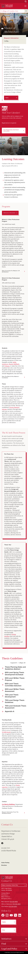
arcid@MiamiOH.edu (8, 850)
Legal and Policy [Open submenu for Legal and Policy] (9, 948)
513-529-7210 (5, 848)
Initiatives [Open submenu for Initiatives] (6, 938)
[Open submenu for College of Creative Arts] (26, 11)
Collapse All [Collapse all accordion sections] (22, 663)
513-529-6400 (13, 906)
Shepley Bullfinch (14, 364)
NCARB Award (6, 732)
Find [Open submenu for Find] (3, 943)
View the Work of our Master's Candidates (10, 377)
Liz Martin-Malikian (8, 804)
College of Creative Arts (9, 11)
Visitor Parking (5, 862)
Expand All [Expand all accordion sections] (14, 663)
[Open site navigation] (25, 6)
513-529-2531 (17, 904)
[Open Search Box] (26, 1)
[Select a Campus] (14, 885)
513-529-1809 (14, 901)
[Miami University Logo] (7, 6)
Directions (4, 865)
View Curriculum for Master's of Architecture (11, 271)
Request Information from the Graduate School (10, 812)
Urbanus (7, 366)
